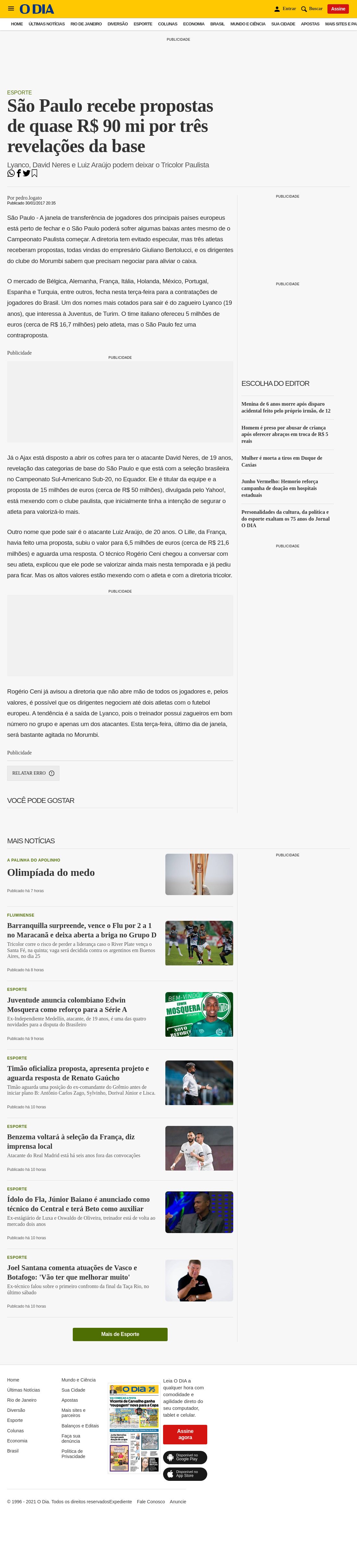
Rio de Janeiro (86, 23)
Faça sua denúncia (70, 1438)
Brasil (217, 23)
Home (17, 23)
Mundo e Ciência (248, 23)
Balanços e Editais (80, 1425)
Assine (338, 8)
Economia (194, 23)
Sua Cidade (283, 23)
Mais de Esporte (120, 1334)
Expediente (120, 1501)
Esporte (143, 23)
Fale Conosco (151, 1501)
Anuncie (178, 1501)
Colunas (167, 23)
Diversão (118, 23)
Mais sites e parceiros (73, 1413)
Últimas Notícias (47, 23)
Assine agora (185, 1434)
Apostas (310, 23)
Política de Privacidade (73, 1454)
